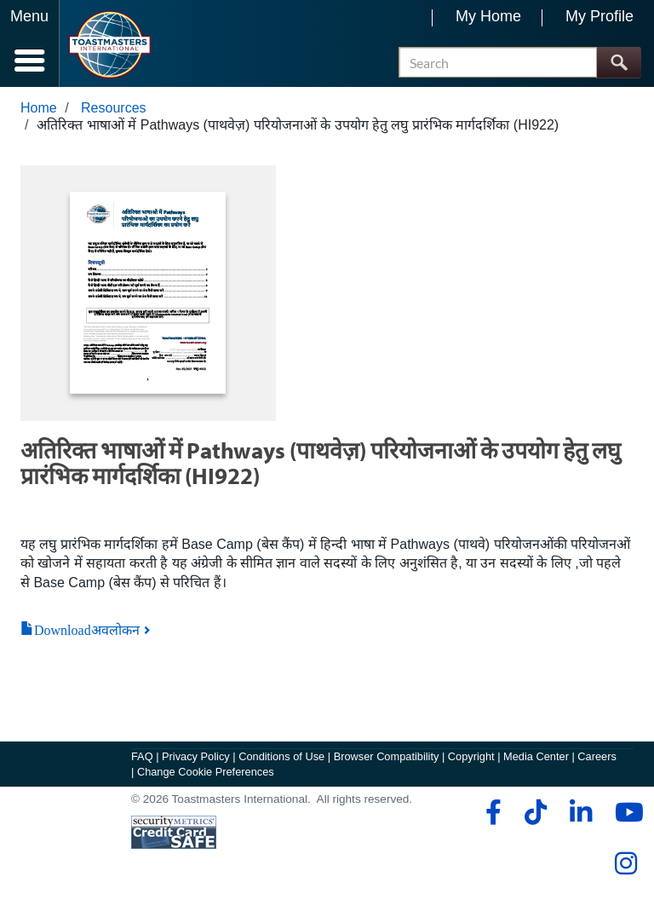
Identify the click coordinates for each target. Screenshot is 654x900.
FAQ (142, 756)
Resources (113, 108)
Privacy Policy (196, 756)
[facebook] (491, 812)
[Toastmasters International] (109, 44)
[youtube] (625, 812)
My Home (488, 16)
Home (38, 108)
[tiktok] (535, 812)
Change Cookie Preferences (205, 771)
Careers (597, 756)
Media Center (536, 756)
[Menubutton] (30, 43)
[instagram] (625, 863)
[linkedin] (580, 812)
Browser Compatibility (386, 756)
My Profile (599, 16)
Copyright (471, 756)
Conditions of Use (281, 756)
